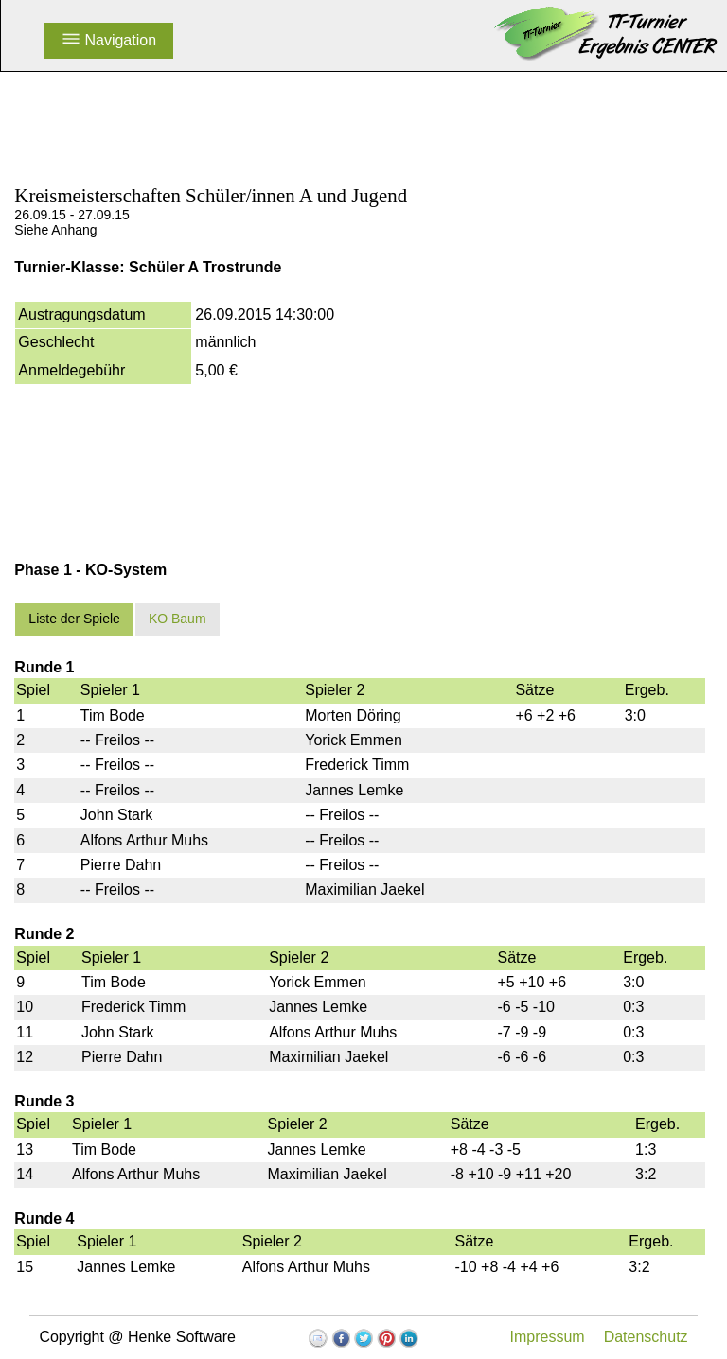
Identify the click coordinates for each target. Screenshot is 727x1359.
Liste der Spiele (74, 618)
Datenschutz (646, 1337)
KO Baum (177, 618)
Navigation (109, 40)
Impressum (547, 1337)
